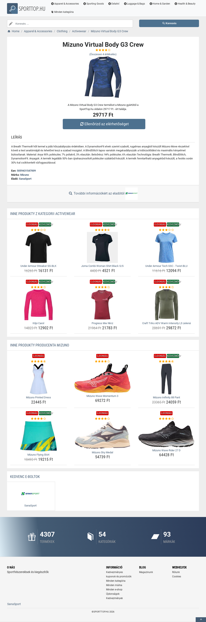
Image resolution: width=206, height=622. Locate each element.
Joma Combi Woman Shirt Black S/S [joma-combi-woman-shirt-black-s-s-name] (102, 265)
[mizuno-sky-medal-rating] (102, 419)
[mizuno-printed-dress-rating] (38, 361)
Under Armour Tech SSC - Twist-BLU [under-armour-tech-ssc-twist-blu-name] (166, 265)
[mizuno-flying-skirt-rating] (38, 419)
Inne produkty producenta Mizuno (39, 345)
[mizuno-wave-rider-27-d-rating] (166, 419)
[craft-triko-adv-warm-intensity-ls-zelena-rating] (166, 287)
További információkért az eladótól (103, 193)
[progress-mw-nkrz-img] (102, 304)
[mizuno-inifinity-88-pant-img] (166, 378)
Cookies (176, 576)
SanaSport (25, 178)
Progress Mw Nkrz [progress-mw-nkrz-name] (102, 323)
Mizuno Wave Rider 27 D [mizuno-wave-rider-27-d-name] (166, 450)
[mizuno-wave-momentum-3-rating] (102, 361)
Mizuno (24, 174)
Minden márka (114, 585)
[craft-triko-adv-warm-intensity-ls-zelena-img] (166, 304)
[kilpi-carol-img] (38, 304)
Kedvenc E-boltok (25, 476)
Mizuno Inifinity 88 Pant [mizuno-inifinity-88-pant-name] (166, 397)
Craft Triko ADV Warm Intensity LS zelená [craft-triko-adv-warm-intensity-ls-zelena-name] (166, 323)
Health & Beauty (184, 3)
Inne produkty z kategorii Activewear (42, 213)
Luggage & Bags (134, 3)
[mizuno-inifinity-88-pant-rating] (166, 361)
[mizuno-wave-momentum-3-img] (102, 378)
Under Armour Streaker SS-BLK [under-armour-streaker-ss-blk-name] (38, 265)
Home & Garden (159, 3)
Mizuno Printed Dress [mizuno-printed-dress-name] (38, 397)
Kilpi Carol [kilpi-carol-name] (38, 323)
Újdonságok (113, 593)
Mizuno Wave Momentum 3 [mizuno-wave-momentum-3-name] (102, 396)
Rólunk (176, 572)
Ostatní (114, 3)
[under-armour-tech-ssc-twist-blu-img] (166, 247)
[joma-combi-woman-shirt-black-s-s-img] (102, 247)
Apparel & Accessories (65, 3)
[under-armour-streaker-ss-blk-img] (38, 247)
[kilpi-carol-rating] (38, 287)
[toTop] (201, 619)
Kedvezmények (114, 598)
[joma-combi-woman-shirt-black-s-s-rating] (102, 230)
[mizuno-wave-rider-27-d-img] (166, 434)
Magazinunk (146, 572)
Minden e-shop (114, 589)
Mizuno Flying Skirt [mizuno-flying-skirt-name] (38, 454)
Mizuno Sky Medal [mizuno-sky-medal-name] (102, 452)
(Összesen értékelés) (103, 54)
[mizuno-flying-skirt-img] (38, 436)
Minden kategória (62, 12)
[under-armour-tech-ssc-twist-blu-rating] (166, 230)
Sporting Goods (93, 3)
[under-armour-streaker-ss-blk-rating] (38, 230)
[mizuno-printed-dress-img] (38, 378)
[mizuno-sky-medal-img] (102, 435)
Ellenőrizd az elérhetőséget (104, 124)
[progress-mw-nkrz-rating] (102, 287)
